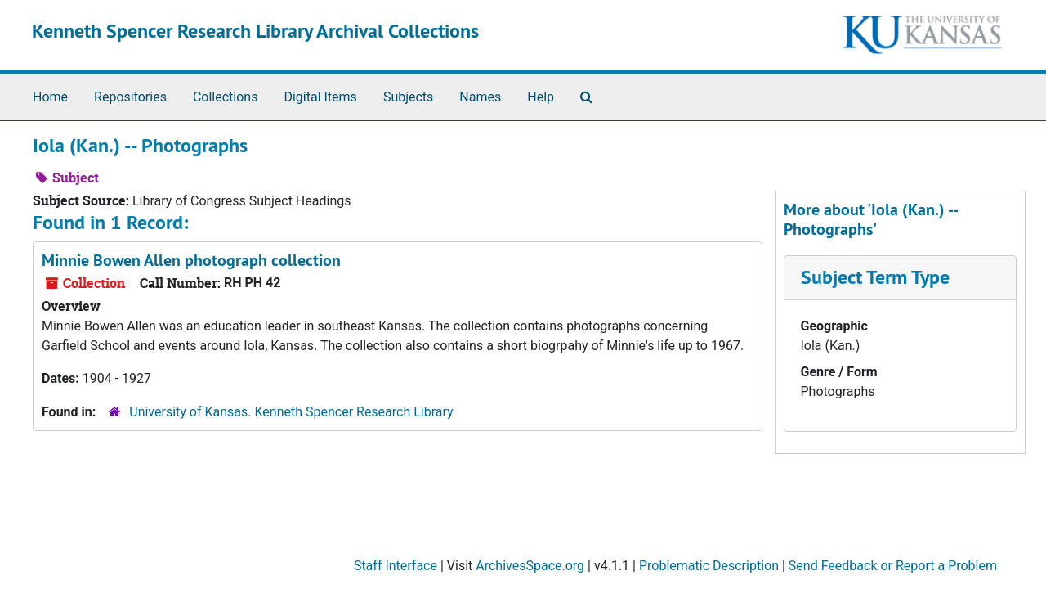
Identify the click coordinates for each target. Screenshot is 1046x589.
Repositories (130, 97)
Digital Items (320, 97)
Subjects (408, 97)
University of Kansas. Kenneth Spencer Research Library (291, 412)
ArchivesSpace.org (530, 565)
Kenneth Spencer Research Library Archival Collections (255, 30)
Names (480, 97)
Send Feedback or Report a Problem (893, 565)
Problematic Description (709, 565)
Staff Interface (395, 565)
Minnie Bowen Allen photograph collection (191, 260)
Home (50, 97)
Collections (225, 97)
